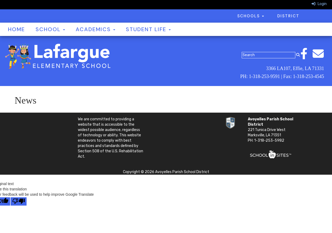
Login (319, 4)
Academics (95, 29)
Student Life (148, 29)
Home (16, 29)
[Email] (321, 56)
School (50, 29)
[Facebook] (306, 56)
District (288, 16)
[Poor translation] (18, 201)
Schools (250, 16)
